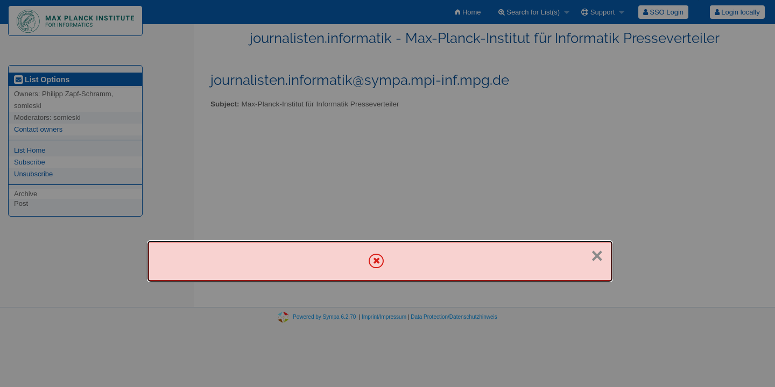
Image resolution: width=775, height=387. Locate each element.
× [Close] (597, 256)
